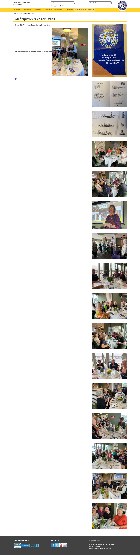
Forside (16, 10)
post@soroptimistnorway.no (102, 548)
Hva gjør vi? (47, 10)
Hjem (14, 13)
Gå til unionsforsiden (68, 6)
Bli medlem (58, 10)
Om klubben (27, 10)
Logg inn (54, 6)
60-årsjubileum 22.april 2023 (84, 10)
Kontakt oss (69, 10)
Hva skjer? (37, 10)
